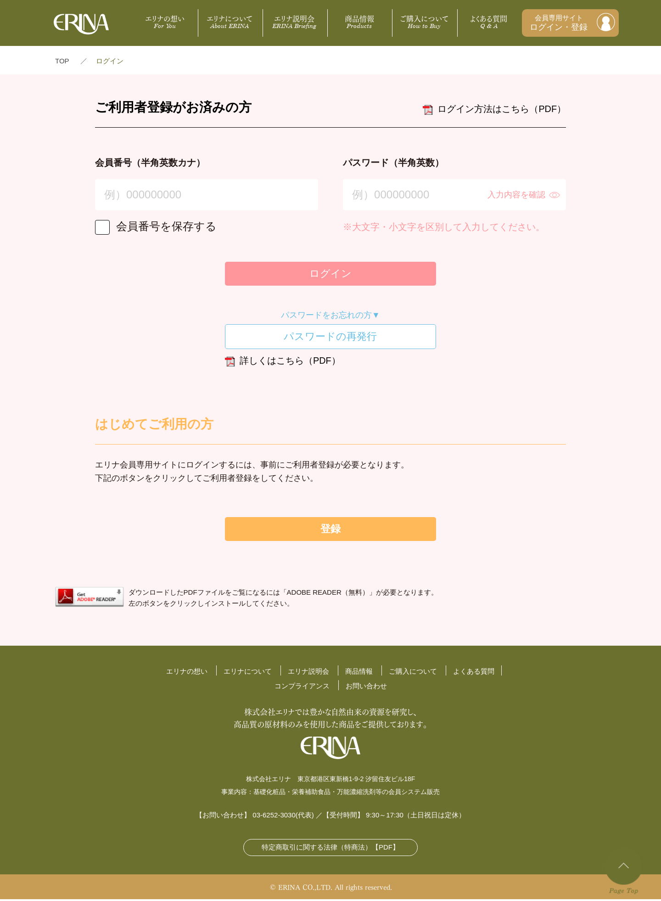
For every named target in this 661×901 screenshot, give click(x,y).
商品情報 (359, 21)
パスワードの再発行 (330, 338)
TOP (62, 61)
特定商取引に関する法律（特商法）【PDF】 (330, 849)
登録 (330, 530)
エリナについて (230, 21)
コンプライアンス (302, 688)
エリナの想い (165, 21)
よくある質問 (489, 21)
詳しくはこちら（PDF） (283, 363)
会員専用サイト (559, 23)
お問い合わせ (366, 688)
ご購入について (424, 21)
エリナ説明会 (294, 21)
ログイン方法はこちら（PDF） (494, 109)
